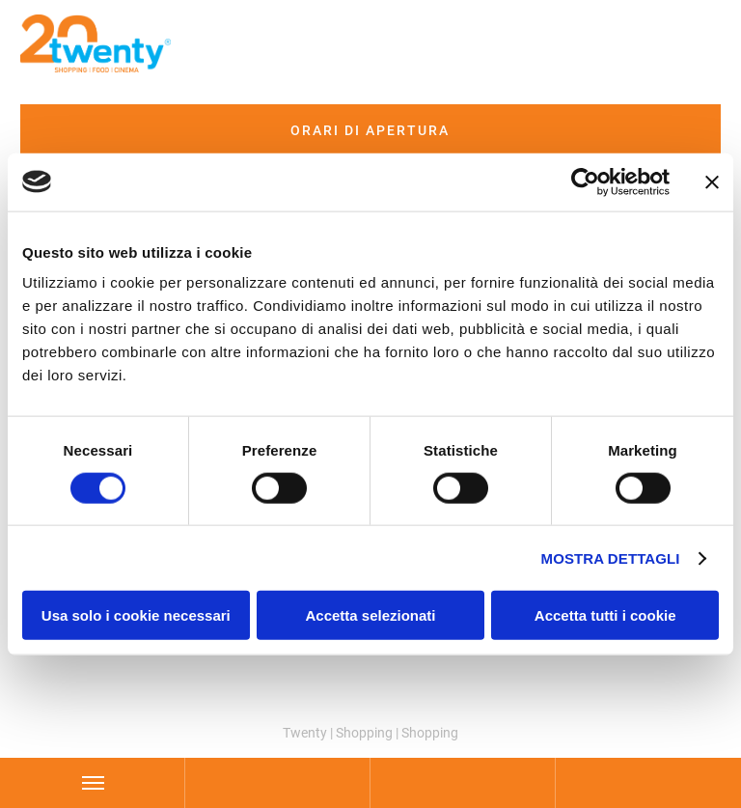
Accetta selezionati (370, 615)
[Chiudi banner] (712, 181)
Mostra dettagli (610, 557)
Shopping (364, 732)
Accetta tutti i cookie (605, 615)
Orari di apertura (370, 130)
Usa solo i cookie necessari (136, 615)
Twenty (305, 732)
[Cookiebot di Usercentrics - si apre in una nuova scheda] (585, 181)
